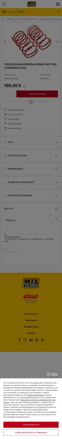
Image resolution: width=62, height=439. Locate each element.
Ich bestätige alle (31, 425)
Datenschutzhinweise (36, 395)
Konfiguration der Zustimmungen (31, 432)
